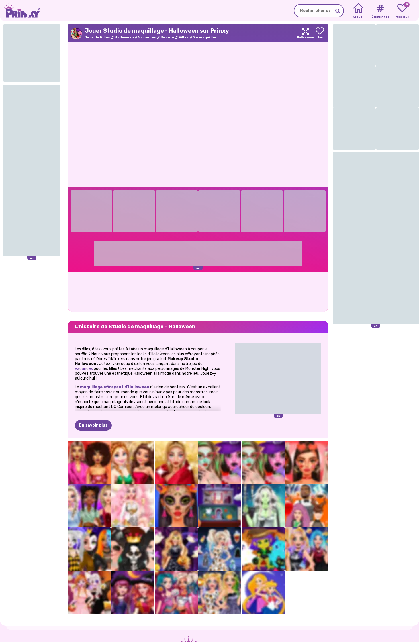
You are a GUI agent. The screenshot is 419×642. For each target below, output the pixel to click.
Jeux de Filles (97, 37)
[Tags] (380, 10)
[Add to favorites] (320, 33)
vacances (84, 368)
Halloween (124, 37)
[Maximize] (305, 33)
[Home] (358, 10)
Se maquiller (205, 37)
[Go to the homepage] (20, 10)
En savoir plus (93, 425)
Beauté (167, 37)
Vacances (147, 37)
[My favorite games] (402, 10)
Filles (184, 37)
